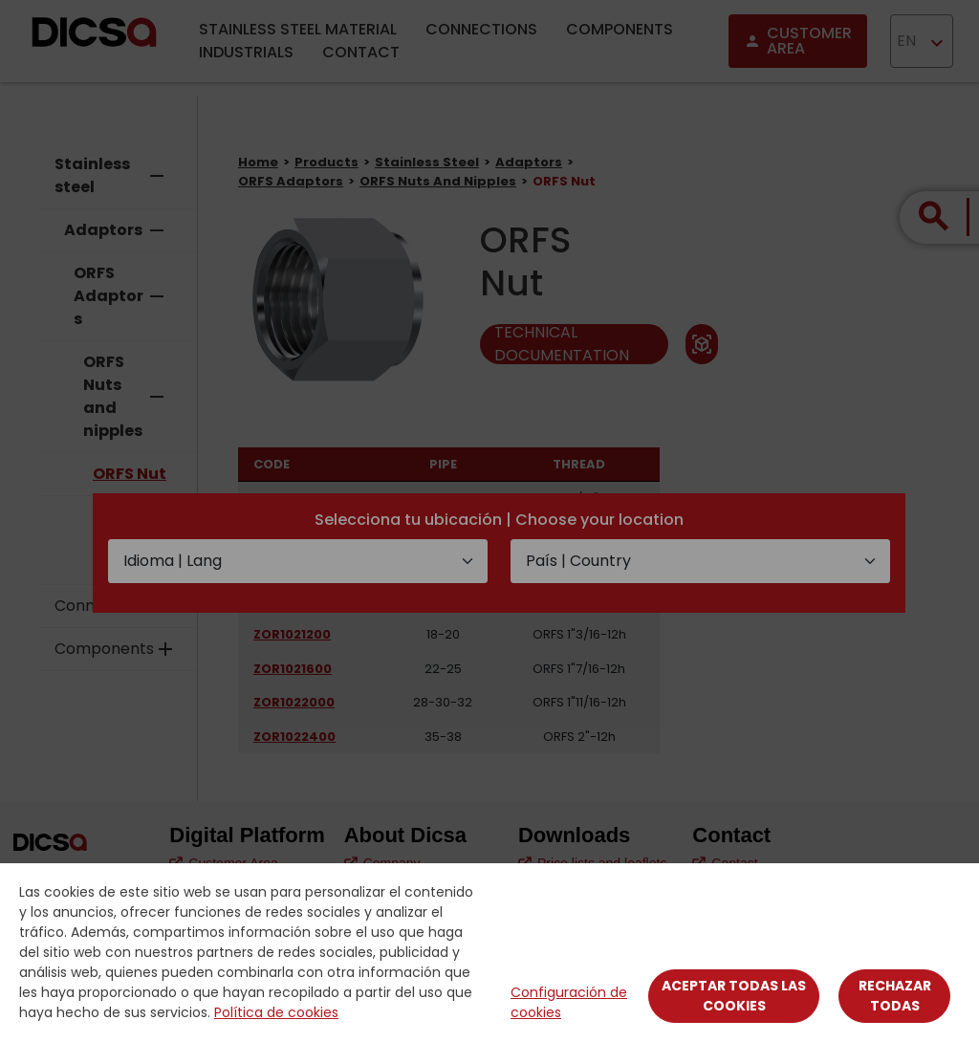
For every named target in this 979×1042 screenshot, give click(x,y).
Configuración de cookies (569, 1002)
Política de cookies (276, 1012)
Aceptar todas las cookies (734, 995)
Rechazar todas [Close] (895, 995)
